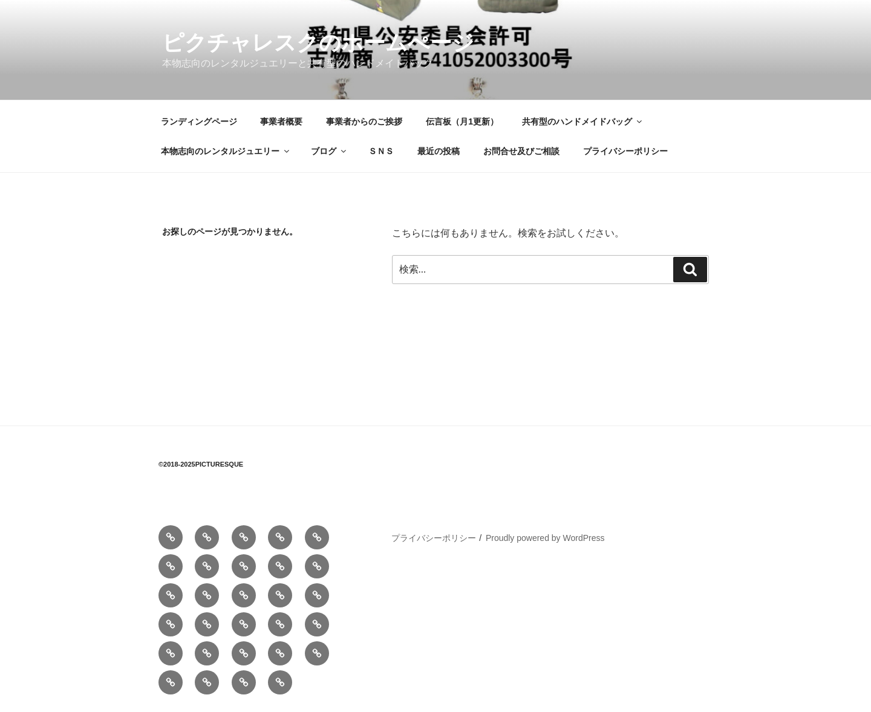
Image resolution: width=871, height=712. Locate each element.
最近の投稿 (438, 151)
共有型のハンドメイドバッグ (583, 121)
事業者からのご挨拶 (364, 121)
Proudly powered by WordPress (545, 538)
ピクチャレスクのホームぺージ (318, 42)
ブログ (329, 151)
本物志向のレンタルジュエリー (226, 151)
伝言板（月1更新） (462, 121)
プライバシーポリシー (625, 151)
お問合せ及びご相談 (521, 151)
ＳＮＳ (381, 151)
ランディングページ (199, 121)
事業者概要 (281, 121)
